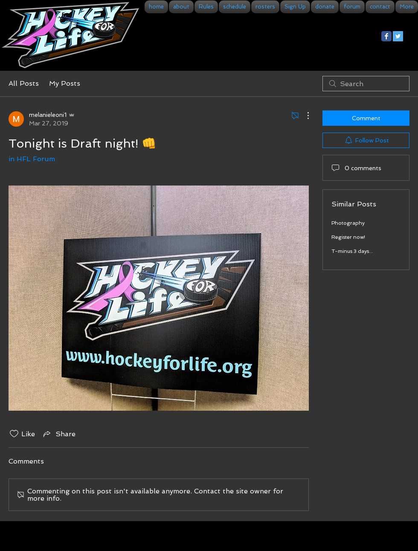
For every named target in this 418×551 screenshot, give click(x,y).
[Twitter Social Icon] (398, 36)
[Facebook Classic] (386, 36)
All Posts (24, 83)
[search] (365, 83)
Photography (348, 223)
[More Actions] (304, 115)
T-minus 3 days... (352, 251)
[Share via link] (58, 434)
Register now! (348, 237)
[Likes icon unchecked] (14, 434)
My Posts (64, 83)
